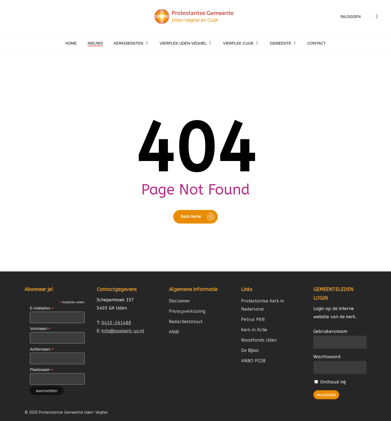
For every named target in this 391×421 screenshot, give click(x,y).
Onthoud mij (330, 382)
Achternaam (42, 349)
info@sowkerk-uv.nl (123, 330)
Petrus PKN (253, 319)
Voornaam (40, 328)
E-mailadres (41, 308)
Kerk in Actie (254, 329)
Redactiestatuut (186, 321)
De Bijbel (250, 350)
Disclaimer (179, 301)
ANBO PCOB (253, 360)
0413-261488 (116, 322)
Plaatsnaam (41, 369)
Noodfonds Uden (259, 340)
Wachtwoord (326, 356)
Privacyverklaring (187, 311)
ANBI (174, 332)
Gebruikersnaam (330, 331)
